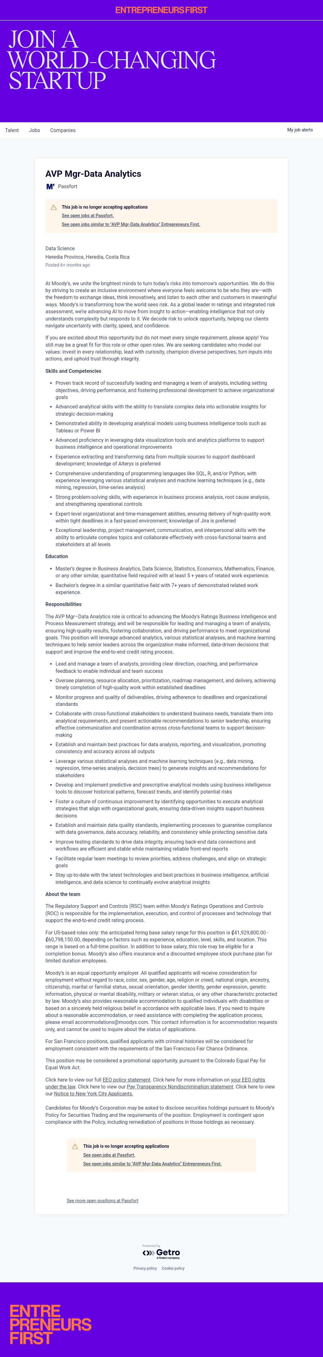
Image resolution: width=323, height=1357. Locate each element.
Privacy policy (145, 1268)
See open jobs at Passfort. (88, 215)
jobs (34, 130)
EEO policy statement (126, 1080)
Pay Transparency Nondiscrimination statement (180, 1087)
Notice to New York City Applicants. (93, 1094)
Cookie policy (173, 1268)
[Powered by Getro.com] (161, 1252)
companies (63, 130)
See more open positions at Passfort (102, 1200)
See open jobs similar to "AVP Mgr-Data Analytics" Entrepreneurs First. (131, 224)
